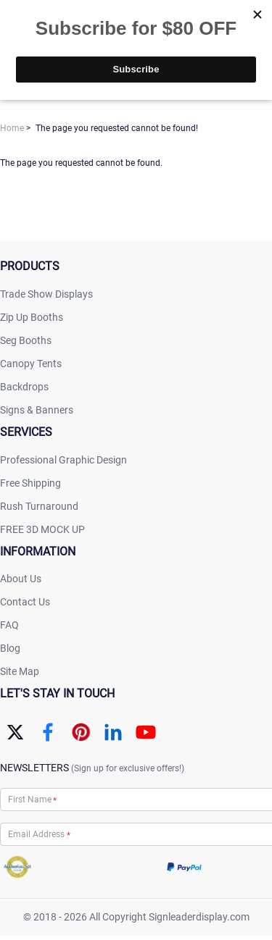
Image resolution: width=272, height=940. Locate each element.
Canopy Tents (31, 363)
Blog (10, 648)
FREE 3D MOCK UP (42, 529)
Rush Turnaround (39, 506)
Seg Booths (25, 340)
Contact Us (25, 602)
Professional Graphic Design (63, 460)
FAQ (9, 625)
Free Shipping (30, 483)
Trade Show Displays (46, 294)
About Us (20, 578)
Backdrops (24, 387)
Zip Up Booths (31, 317)
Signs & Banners (36, 410)
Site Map (19, 671)
